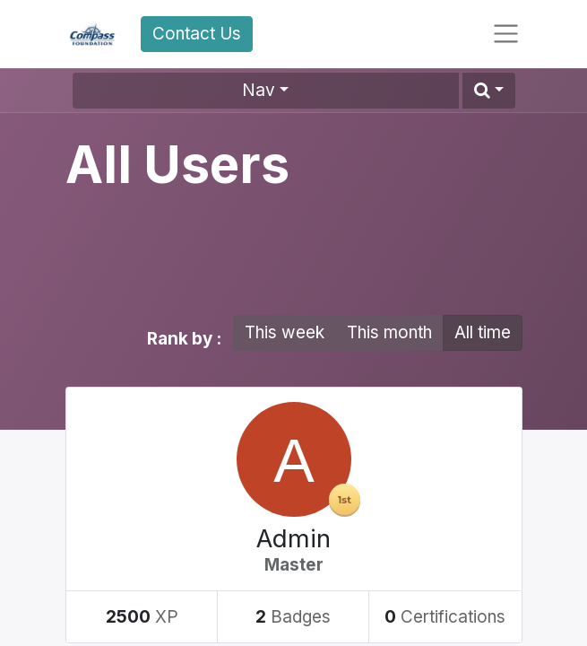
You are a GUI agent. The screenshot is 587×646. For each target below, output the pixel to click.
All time (482, 332)
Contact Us (196, 33)
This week (284, 332)
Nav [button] (258, 90)
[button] (488, 91)
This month (389, 332)
